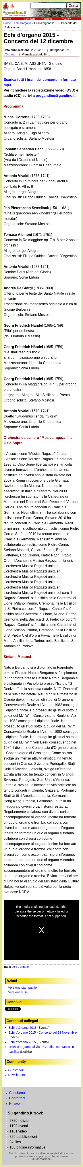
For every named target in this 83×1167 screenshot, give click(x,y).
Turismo (48, 18)
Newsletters (16, 1075)
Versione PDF (18, 992)
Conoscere (29, 18)
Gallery (67, 18)
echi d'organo (22, 23)
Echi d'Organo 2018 (22, 1027)
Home (7, 23)
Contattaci (17, 1098)
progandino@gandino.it (55, 96)
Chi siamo (17, 1093)
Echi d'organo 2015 (22, 1042)
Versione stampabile (22, 987)
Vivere (7, 18)
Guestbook (16, 1070)
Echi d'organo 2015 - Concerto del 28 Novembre (42, 1032)
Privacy (15, 1103)
